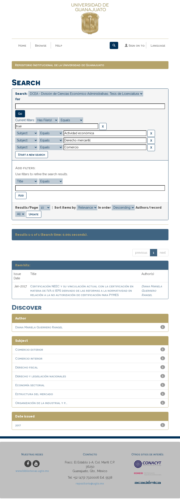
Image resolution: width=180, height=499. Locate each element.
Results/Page (26, 208)
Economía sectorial (30, 386)
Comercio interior (28, 359)
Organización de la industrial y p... (41, 403)
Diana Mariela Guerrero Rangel (151, 291)
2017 (18, 426)
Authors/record (148, 208)
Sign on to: (135, 45)
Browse (40, 45)
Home (22, 45)
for (17, 99)
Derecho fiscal (26, 368)
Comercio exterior (29, 350)
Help (58, 45)
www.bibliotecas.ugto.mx (32, 471)
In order (104, 208)
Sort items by (65, 208)
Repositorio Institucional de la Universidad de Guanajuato (59, 65)
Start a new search (31, 155)
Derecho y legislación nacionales (40, 377)
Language (158, 45)
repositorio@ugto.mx (90, 484)
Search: (21, 94)
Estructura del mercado (34, 394)
